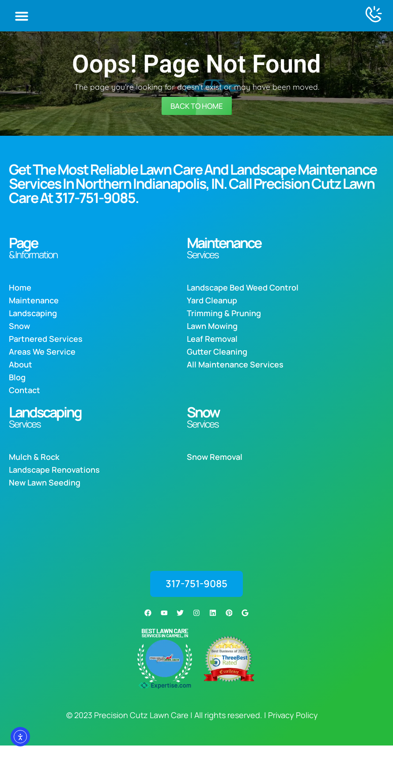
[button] (21, 21)
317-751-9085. (97, 210)
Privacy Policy (293, 726)
